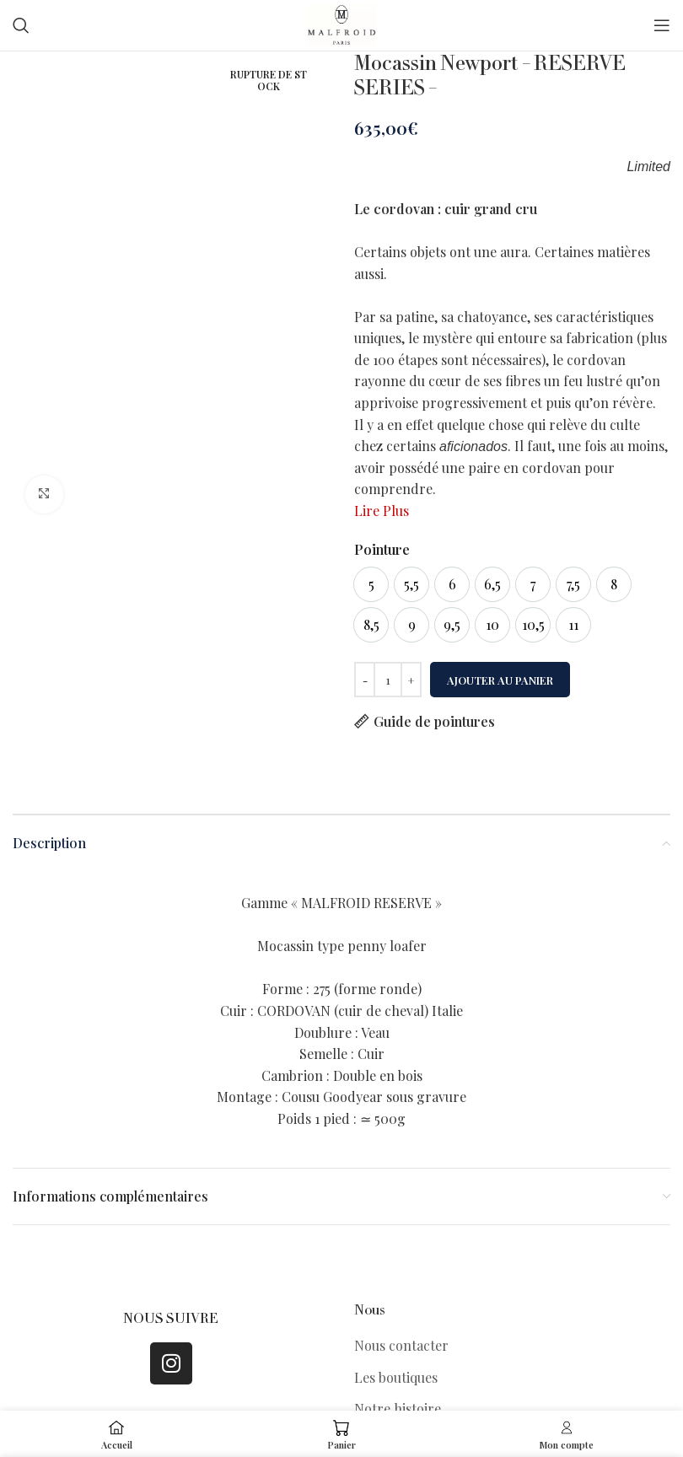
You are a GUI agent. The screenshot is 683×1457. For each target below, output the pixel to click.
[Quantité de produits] (388, 679)
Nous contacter (401, 1345)
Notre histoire (397, 1408)
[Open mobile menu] (662, 25)
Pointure (382, 549)
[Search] (21, 25)
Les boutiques (396, 1377)
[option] (371, 584)
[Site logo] (341, 23)
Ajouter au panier (500, 680)
